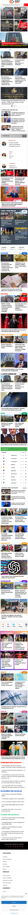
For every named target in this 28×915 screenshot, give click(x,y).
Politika (5, 861)
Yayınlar (5, 885)
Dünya (4, 869)
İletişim (5, 891)
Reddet (14, 906)
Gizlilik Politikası (13, 913)
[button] (26, 893)
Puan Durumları (7, 883)
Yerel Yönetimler (7, 859)
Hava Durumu (6, 875)
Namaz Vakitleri (7, 878)
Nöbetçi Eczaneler (8, 880)
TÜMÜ (24, 136)
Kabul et (14, 902)
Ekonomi (5, 864)
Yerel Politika (6, 866)
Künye (17, 913)
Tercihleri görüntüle (14, 909)
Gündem (5, 857)
